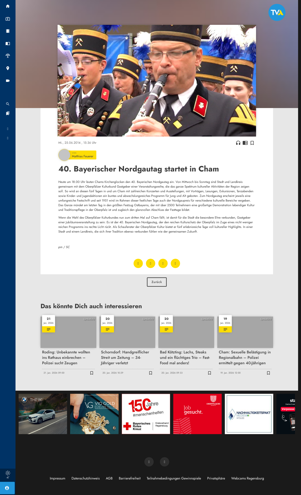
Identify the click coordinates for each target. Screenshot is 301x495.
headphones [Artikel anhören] (238, 142)
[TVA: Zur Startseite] (276, 12)
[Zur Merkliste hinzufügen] (252, 143)
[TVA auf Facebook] (149, 461)
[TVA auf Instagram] (164, 461)
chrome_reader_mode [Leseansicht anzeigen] (245, 142)
